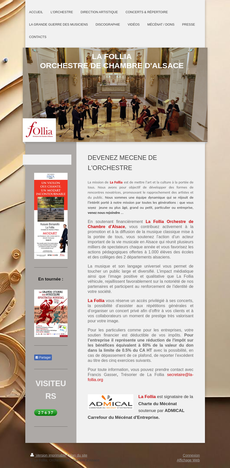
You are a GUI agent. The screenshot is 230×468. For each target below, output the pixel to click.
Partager (43, 357)
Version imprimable (48, 455)
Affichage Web (188, 460)
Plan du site (78, 455)
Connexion (191, 455)
